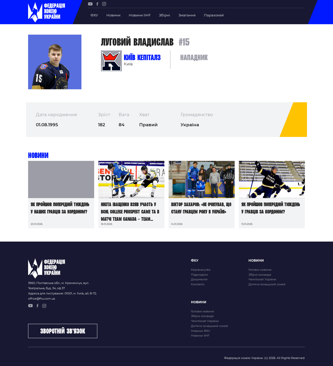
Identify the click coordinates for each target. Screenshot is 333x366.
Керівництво (200, 270)
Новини (113, 15)
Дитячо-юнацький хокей (267, 284)
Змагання (187, 15)
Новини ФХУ (200, 331)
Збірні (164, 15)
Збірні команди (259, 274)
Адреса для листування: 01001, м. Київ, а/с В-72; (62, 293)
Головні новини (260, 270)
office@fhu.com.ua (41, 298)
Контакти (197, 284)
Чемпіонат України (262, 279)
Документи (199, 279)
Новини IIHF (140, 15)
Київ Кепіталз (142, 57)
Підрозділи (199, 274)
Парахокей (214, 15)
